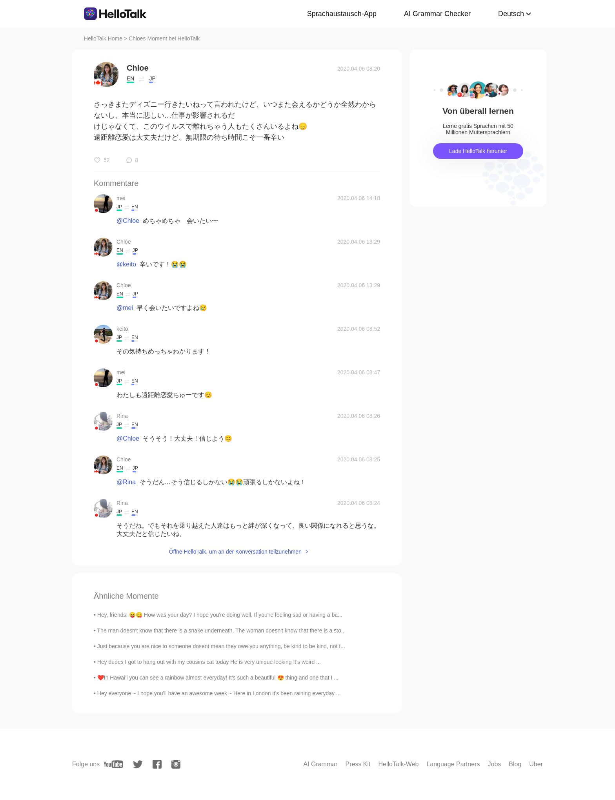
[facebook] (157, 764)
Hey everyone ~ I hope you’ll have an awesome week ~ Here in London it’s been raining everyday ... (219, 693)
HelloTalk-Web (398, 764)
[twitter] (138, 764)
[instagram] (175, 764)
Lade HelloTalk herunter (478, 151)
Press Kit (358, 764)
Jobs (494, 764)
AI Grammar (320, 764)
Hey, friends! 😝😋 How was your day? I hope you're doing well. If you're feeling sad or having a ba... (219, 615)
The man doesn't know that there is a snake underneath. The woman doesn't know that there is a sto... (221, 630)
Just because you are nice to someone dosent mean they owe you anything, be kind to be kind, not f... (221, 646)
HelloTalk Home (103, 38)
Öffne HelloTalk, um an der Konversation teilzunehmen (235, 552)
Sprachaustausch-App (342, 14)
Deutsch (511, 14)
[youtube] (113, 764)
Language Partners (453, 764)
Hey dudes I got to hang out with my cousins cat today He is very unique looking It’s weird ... (209, 662)
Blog (515, 764)
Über (536, 764)
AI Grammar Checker (437, 14)
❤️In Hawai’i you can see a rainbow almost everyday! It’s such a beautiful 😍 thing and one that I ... (217, 677)
